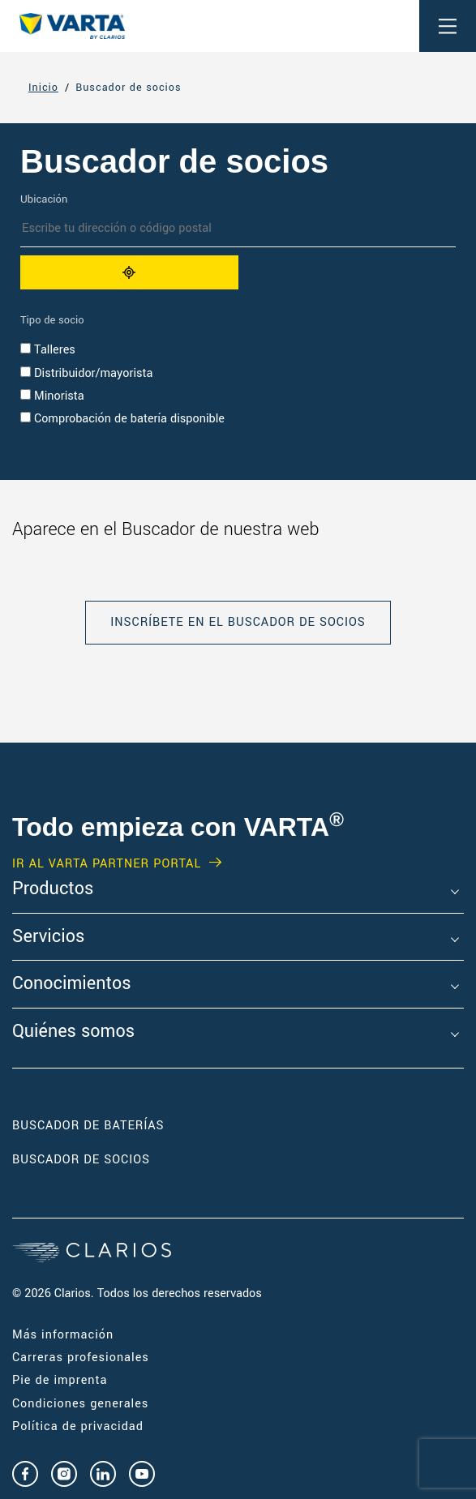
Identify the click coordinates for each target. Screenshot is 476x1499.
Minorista (52, 396)
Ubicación (43, 200)
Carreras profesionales (80, 1357)
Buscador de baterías (88, 1125)
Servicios (48, 937)
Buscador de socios (128, 87)
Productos (52, 889)
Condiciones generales (80, 1403)
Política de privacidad (78, 1426)
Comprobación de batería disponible (122, 418)
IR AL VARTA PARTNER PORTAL (106, 864)
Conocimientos (71, 984)
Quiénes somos (73, 1032)
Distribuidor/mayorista (86, 373)
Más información (63, 1334)
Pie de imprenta (59, 1380)
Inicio (43, 87)
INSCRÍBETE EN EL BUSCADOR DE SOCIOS (238, 622)
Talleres (47, 349)
